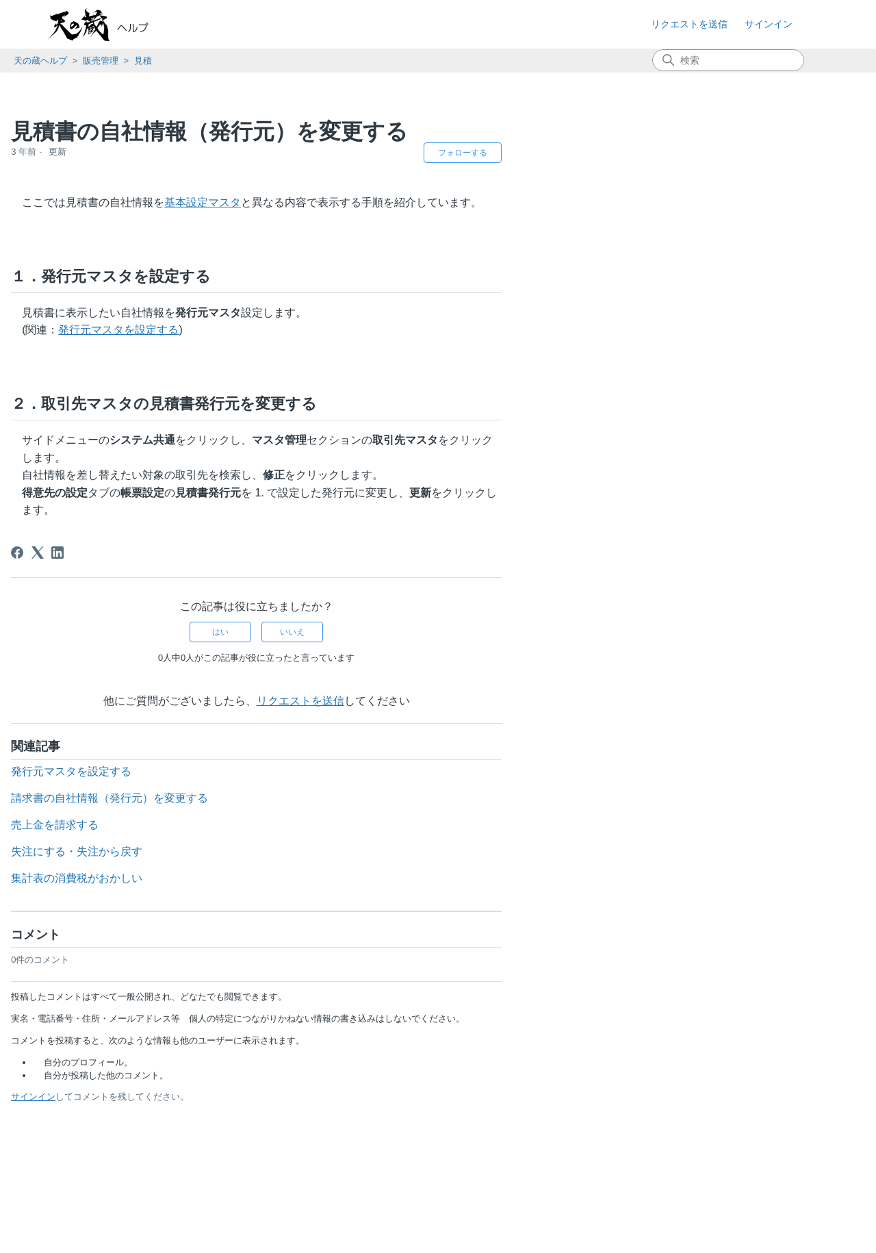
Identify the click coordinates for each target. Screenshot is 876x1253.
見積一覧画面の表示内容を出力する (115, 296)
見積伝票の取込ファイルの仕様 (105, 421)
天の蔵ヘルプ (40, 60)
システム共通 (51, 627)
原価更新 (48, 571)
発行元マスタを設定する (377, 330)
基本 (31, 121)
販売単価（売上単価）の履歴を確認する (125, 379)
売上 (38, 501)
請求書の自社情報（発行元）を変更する (368, 798)
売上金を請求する (313, 825)
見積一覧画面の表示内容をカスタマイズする (125, 267)
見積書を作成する (74, 218)
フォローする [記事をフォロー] (721, 152)
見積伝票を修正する (79, 316)
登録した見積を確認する (89, 238)
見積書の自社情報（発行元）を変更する (125, 442)
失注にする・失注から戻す (94, 463)
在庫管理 (41, 609)
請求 (38, 518)
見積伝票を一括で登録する (94, 400)
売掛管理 (48, 553)
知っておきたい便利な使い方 (87, 702)
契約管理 (41, 665)
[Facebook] (276, 552)
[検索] (728, 60)
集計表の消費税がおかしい (335, 878)
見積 (143, 60)
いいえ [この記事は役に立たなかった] (551, 632)
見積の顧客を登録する (84, 197)
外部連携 (41, 646)
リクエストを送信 (689, 23)
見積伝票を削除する (79, 358)
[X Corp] (295, 552)
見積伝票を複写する (79, 338)
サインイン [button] (769, 23)
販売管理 (100, 60)
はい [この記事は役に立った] (479, 632)
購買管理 (41, 590)
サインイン (292, 1096)
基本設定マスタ (461, 202)
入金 (38, 536)
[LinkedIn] (316, 552)
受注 (38, 484)
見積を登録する (69, 176)
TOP (17, 84)
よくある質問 (51, 683)
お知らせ (41, 102)
